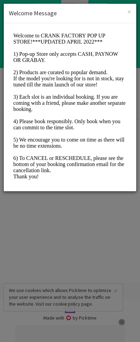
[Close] (129, 11)
